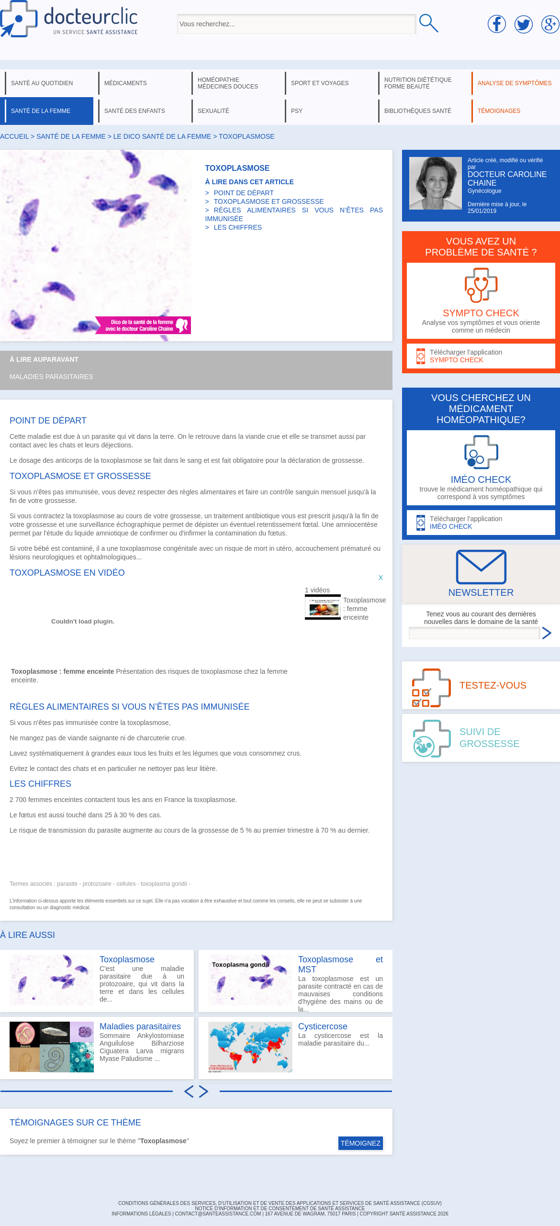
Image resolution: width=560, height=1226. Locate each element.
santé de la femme (40, 111)
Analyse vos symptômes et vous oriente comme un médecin (481, 300)
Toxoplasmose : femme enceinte (362, 608)
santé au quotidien (42, 83)
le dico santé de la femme (162, 136)
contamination (236, 533)
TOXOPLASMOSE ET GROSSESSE (269, 201)
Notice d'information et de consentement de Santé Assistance (280, 1208)
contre (109, 722)
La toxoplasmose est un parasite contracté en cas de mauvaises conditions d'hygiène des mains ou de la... (295, 983)
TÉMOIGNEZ (361, 1143)
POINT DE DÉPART (244, 193)
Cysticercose (322, 1026)
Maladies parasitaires (51, 376)
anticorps (69, 460)
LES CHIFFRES (238, 227)
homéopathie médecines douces (228, 83)
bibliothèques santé (417, 111)
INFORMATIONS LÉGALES (141, 1213)
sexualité (213, 111)
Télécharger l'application (481, 356)
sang (194, 460)
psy (296, 111)
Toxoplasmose (127, 959)
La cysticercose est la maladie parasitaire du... (295, 1047)
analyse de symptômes (514, 83)
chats (67, 445)
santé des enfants (134, 111)
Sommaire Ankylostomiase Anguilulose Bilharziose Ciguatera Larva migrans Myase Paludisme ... (97, 1047)
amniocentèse (357, 524)
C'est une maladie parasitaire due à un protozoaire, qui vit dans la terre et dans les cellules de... (97, 980)
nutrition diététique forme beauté (418, 83)
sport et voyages (320, 83)
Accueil (14, 136)
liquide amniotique (102, 533)
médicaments (125, 83)
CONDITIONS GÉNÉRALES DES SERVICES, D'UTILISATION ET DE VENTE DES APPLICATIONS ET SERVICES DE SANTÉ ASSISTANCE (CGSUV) (280, 1203)
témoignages (499, 111)
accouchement (317, 548)
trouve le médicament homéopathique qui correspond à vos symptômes (481, 468)
